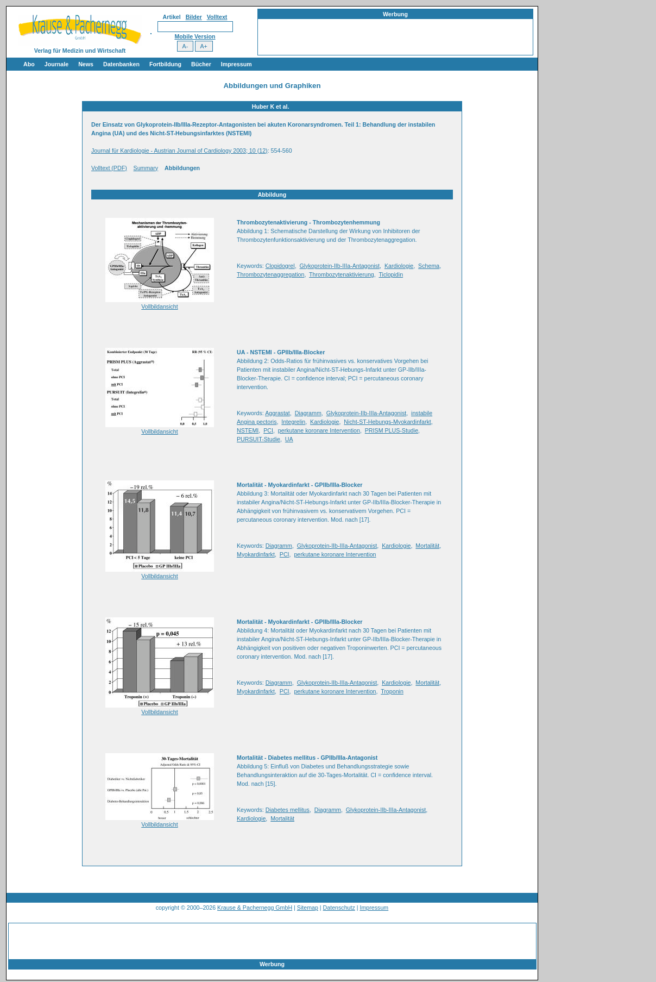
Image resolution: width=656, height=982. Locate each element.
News (85, 64)
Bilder (194, 17)
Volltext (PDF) (109, 168)
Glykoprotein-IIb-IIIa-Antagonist (340, 265)
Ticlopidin (391, 274)
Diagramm (308, 413)
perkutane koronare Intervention (319, 430)
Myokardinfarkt (256, 554)
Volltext (217, 17)
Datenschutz (339, 907)
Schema (428, 265)
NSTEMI (247, 430)
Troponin (392, 691)
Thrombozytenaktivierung (341, 274)
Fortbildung (165, 64)
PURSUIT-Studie (258, 439)
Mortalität (427, 545)
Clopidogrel (280, 265)
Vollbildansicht (159, 306)
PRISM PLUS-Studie (391, 430)
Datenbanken (121, 64)
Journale (56, 64)
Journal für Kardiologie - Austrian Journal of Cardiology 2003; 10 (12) (179, 150)
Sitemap (307, 907)
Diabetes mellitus (288, 809)
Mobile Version (194, 36)
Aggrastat (277, 413)
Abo (29, 64)
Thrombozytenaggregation (270, 274)
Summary (146, 168)
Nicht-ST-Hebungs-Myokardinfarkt (387, 421)
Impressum (236, 64)
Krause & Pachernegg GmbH (254, 907)
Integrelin (293, 421)
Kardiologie (398, 265)
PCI (268, 430)
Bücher (201, 64)
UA (289, 439)
